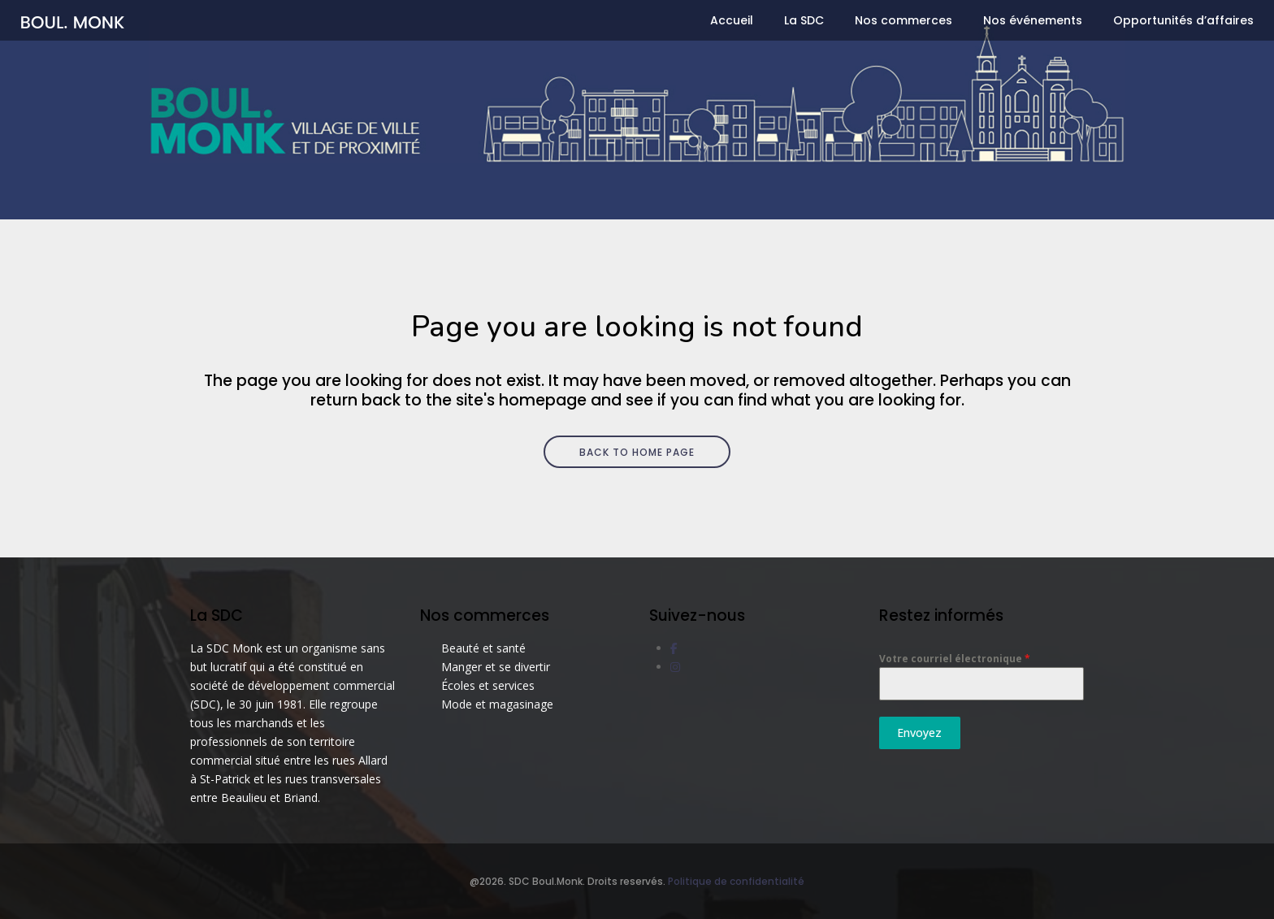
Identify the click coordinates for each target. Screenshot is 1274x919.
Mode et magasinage (497, 704)
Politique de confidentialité (736, 881)
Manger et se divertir (495, 666)
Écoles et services (488, 685)
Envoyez (919, 732)
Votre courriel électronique (954, 658)
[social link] (674, 648)
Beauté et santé (483, 648)
